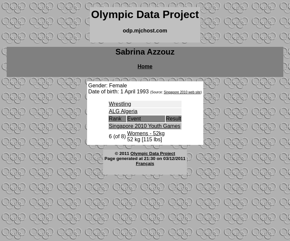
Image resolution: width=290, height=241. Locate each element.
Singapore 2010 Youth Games (144, 126)
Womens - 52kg (146, 133)
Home (145, 66)
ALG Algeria (123, 111)
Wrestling (120, 104)
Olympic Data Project (153, 153)
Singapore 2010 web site (182, 92)
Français (145, 163)
